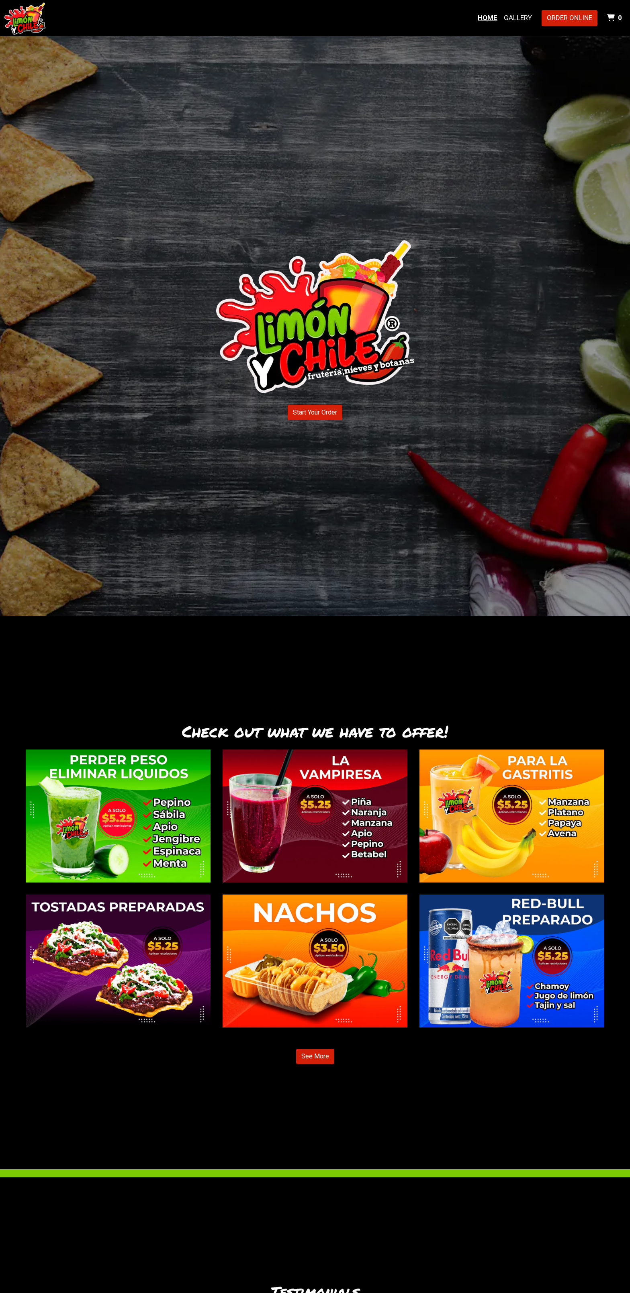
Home (487, 18)
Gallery (518, 18)
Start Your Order (315, 412)
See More (315, 1056)
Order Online (569, 18)
